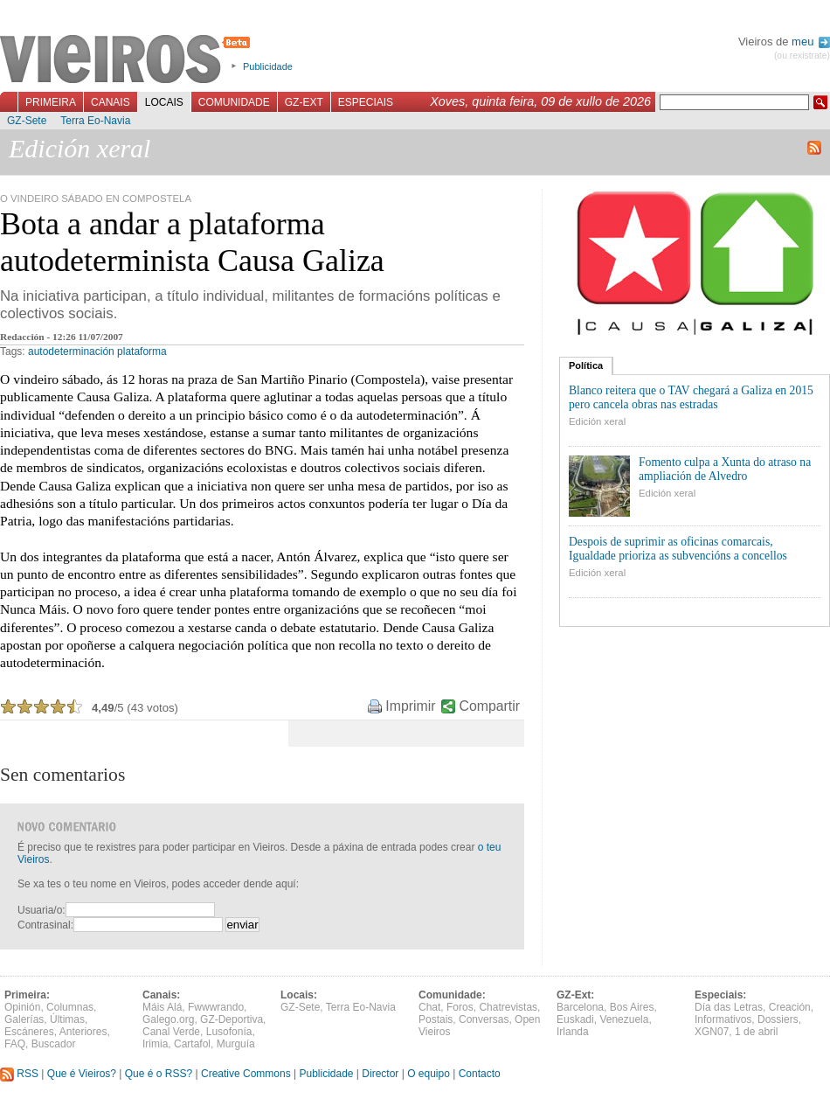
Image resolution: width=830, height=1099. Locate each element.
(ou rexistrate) (802, 55)
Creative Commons (246, 1074)
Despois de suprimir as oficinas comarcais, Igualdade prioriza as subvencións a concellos (678, 548)
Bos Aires (632, 1007)
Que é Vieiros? (81, 1074)
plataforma (142, 351)
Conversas (483, 1019)
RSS (19, 1074)
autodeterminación (71, 351)
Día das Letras (729, 1007)
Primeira (50, 102)
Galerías (24, 1019)
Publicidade (268, 66)
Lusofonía (229, 1032)
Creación (790, 1007)
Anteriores (83, 1032)
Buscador (53, 1044)
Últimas (67, 1019)
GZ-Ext (304, 102)
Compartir (490, 706)
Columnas (69, 1007)
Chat (429, 1007)
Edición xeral (597, 421)
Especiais (365, 102)
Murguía (236, 1044)
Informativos (723, 1019)
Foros (460, 1007)
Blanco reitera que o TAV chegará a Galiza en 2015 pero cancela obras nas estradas (691, 397)
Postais (435, 1019)
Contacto (480, 1074)
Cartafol (192, 1044)
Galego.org (168, 1019)
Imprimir (410, 706)
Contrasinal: (45, 925)
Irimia (155, 1044)
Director (380, 1074)
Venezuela (623, 1019)
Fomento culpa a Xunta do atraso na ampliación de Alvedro (725, 469)
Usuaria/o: (41, 910)
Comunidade (234, 102)
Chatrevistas (508, 1007)
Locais (164, 102)
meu (811, 41)
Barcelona (580, 1007)
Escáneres (29, 1032)
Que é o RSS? (158, 1074)
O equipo (428, 1074)
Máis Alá (162, 1007)
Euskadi (575, 1019)
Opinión (22, 1007)
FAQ (14, 1044)
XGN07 (712, 1032)
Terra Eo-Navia (95, 121)
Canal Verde (171, 1032)
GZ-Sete (26, 121)
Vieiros (128, 60)
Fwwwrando (216, 1007)
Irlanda (573, 1032)
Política (586, 365)
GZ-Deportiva (231, 1019)
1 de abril (756, 1032)
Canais (110, 102)
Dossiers (778, 1019)
